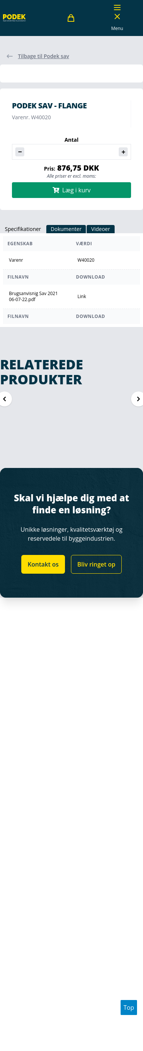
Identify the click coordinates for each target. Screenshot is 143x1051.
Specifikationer (23, 228)
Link (82, 296)
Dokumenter (66, 228)
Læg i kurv (72, 190)
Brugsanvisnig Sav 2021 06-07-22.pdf (33, 297)
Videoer (100, 228)
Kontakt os (43, 564)
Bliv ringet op (96, 564)
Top (129, 1007)
